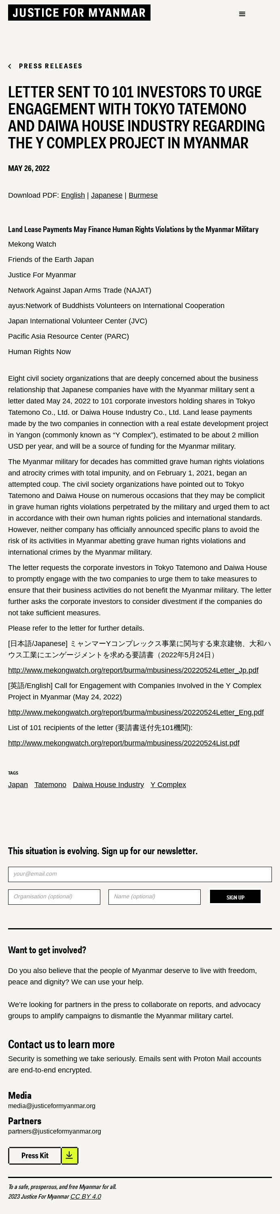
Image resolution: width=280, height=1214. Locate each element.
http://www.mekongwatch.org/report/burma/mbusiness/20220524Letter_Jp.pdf (133, 670)
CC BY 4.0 (85, 1196)
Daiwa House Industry (108, 785)
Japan (18, 785)
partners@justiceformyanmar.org (54, 1131)
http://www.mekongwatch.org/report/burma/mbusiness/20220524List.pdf (124, 743)
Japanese (107, 195)
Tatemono (50, 785)
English (73, 195)
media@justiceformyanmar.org (51, 1105)
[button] (242, 14)
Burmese (143, 195)
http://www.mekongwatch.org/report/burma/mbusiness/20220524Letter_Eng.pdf (136, 712)
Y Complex (168, 785)
